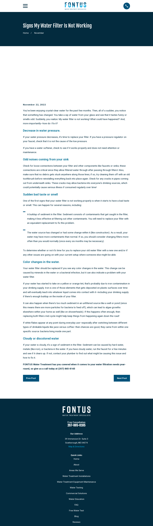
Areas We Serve (76, 432)
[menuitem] (26, 520)
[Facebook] (64, 503)
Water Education (76, 460)
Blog (76, 477)
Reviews (76, 483)
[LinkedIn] (76, 503)
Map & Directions (76, 408)
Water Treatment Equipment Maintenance (76, 443)
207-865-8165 (76, 387)
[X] (88, 503)
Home (76, 420)
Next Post (122, 339)
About (76, 426)
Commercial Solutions (76, 455)
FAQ (76, 466)
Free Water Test (76, 472)
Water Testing (76, 449)
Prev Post (31, 339)
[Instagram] (70, 503)
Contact (76, 489)
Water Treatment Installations (76, 437)
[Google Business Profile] (82, 503)
